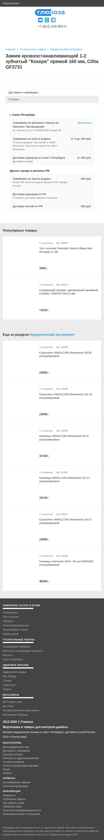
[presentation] (52, 92)
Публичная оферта (14, 799)
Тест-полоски (11, 616)
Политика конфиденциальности (22, 810)
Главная (10, 49)
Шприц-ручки (10, 633)
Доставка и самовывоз (16, 750)
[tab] (52, 92)
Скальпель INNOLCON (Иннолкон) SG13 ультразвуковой (65, 521)
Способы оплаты (13, 754)
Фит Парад (9, 676)
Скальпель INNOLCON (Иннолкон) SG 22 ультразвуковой (65, 396)
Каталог (7, 773)
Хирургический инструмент (66, 49)
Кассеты (8, 655)
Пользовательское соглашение (21, 814)
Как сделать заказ (13, 802)
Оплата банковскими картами (20, 765)
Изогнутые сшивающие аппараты (23, 650)
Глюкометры (10, 612)
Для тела (8, 706)
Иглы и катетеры (13, 659)
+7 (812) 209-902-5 (52, 26)
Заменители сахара (14, 672)
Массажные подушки (15, 714)
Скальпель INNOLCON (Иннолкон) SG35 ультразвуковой (65, 354)
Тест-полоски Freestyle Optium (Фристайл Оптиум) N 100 (65, 250)
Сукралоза (9, 684)
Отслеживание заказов (16, 782)
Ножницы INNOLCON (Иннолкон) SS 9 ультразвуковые (63, 437)
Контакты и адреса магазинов (20, 758)
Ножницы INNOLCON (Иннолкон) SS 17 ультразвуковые (64, 479)
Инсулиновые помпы (15, 629)
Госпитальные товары (33, 49)
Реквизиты (9, 795)
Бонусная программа (15, 786)
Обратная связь (12, 806)
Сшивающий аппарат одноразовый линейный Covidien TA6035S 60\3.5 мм (68, 291)
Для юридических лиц (16, 747)
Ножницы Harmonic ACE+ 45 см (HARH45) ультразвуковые (66, 563)
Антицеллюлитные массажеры (21, 710)
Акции (6, 769)
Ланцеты (8, 621)
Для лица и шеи (12, 701)
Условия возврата (13, 761)
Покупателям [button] (11, 3)
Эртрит (7, 689)
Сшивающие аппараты (16, 646)
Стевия (7, 680)
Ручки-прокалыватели (16, 625)
